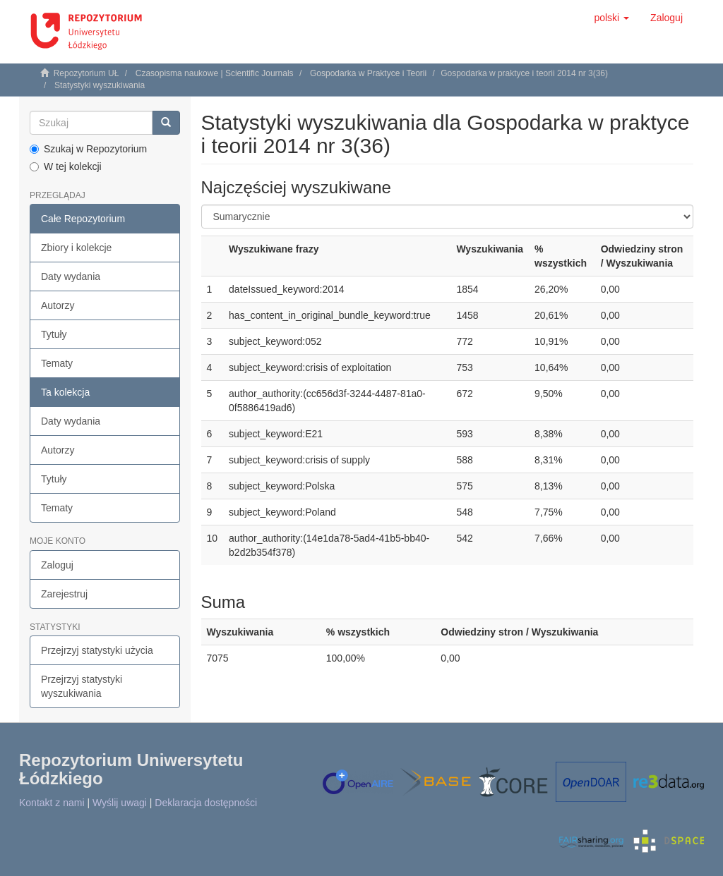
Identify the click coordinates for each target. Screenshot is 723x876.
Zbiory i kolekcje (76, 247)
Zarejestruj (64, 594)
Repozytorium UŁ (86, 73)
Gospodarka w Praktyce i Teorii (368, 73)
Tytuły (54, 334)
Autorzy (57, 305)
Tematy (57, 363)
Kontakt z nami (52, 802)
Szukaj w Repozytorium (88, 148)
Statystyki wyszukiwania (99, 85)
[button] (611, 17)
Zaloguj (57, 565)
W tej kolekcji (66, 166)
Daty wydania (70, 276)
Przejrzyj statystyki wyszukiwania (81, 686)
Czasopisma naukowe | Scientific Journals (215, 73)
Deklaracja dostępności (206, 802)
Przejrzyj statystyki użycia (97, 650)
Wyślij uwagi (119, 802)
